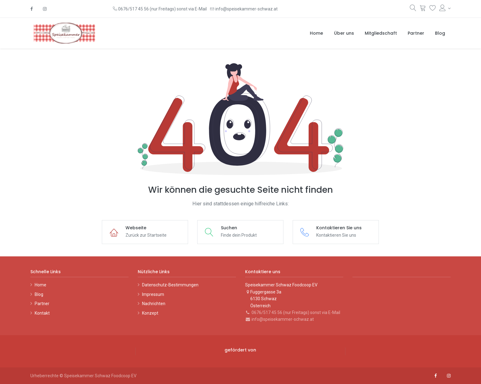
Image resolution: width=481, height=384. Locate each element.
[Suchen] (413, 9)
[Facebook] (31, 8)
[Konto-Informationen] (445, 8)
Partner (42, 303)
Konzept (150, 313)
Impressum (153, 294)
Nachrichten (153, 303)
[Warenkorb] (423, 9)
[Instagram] (45, 8)
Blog (39, 294)
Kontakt (42, 313)
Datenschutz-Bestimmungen (170, 284)
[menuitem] (316, 33)
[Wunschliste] (432, 9)
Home (40, 284)
